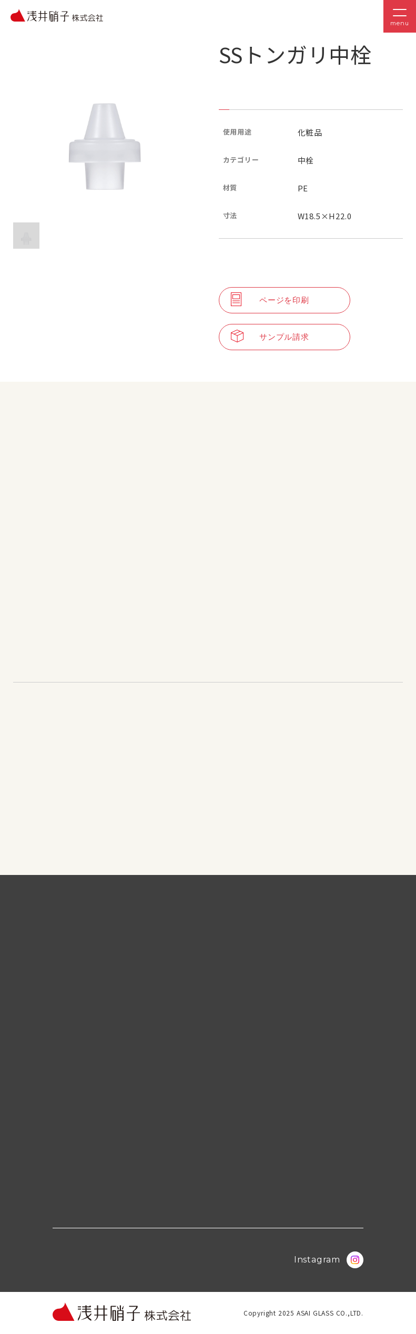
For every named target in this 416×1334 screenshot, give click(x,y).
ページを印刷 (270, 300)
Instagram (328, 1259)
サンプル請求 (270, 337)
